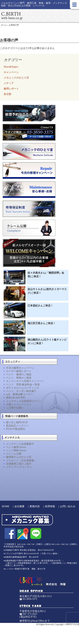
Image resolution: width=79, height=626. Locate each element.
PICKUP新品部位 (15, 429)
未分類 (7, 94)
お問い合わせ (67, 506)
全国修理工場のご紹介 (18, 463)
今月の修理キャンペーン (20, 368)
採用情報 (50, 506)
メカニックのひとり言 (16, 77)
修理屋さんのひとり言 (18, 457)
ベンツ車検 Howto (16, 450)
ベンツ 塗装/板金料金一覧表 (23, 384)
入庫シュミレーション (18, 404)
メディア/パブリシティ (19, 467)
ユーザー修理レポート (18, 371)
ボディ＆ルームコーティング (22, 387)
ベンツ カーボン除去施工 (21, 391)
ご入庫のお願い (15, 407)
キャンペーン (11, 72)
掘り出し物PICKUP (17, 422)
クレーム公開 (13, 453)
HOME (5, 506)
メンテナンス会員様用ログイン (24, 401)
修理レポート (11, 88)
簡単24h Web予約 (15, 397)
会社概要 (19, 506)
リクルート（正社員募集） (21, 460)
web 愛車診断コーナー (19, 394)
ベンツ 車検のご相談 (18, 377)
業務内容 (35, 506)
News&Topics (11, 66)
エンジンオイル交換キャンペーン (25, 381)
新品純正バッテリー (17, 425)
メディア (9, 83)
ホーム (4, 25)
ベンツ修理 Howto (16, 447)
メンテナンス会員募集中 (20, 444)
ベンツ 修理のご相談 (18, 374)
